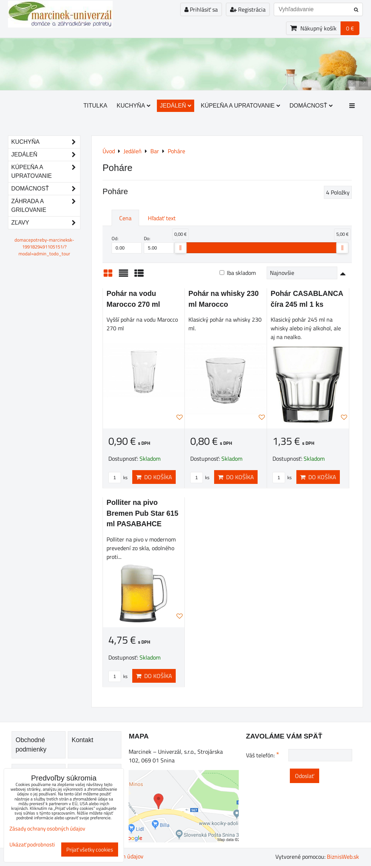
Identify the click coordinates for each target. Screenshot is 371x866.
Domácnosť (311, 106)
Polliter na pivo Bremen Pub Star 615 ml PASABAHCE (142, 513)
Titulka (95, 106)
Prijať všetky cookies (89, 849)
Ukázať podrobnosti (32, 845)
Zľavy (45, 223)
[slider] (180, 248)
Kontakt (82, 740)
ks (118, 477)
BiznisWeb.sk (343, 856)
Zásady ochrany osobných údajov (47, 828)
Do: (159, 244)
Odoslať (304, 775)
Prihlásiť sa (201, 9)
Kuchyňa (133, 106)
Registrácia (248, 9)
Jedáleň (175, 106)
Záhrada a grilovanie (45, 205)
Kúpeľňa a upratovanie (240, 106)
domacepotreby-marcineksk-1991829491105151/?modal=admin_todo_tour (44, 246)
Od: (127, 244)
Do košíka (154, 477)
